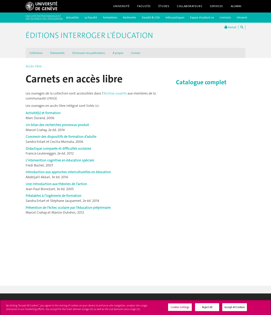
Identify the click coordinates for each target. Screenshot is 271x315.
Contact (135, 53)
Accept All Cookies (234, 308)
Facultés (144, 6)
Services (216, 6)
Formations (110, 17)
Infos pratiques (175, 17)
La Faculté (91, 17)
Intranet (242, 17)
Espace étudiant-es (202, 17)
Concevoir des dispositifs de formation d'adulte (61, 136)
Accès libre (34, 66)
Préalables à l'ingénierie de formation (53, 195)
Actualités (72, 17)
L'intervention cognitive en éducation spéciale (60, 160)
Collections (36, 53)
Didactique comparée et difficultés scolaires (58, 148)
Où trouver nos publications (88, 53)
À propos (118, 53)
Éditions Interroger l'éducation (89, 35)
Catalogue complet (201, 82)
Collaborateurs (189, 6)
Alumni (236, 6)
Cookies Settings (180, 308)
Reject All (207, 308)
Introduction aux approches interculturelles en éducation (68, 172)
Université (121, 6)
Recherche (129, 17)
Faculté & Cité (151, 17)
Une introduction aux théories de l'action (56, 184)
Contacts (225, 17)
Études (163, 6)
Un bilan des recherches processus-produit (57, 125)
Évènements (57, 53)
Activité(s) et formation (43, 113)
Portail (230, 27)
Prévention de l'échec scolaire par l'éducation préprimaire (68, 207)
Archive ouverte (115, 93)
